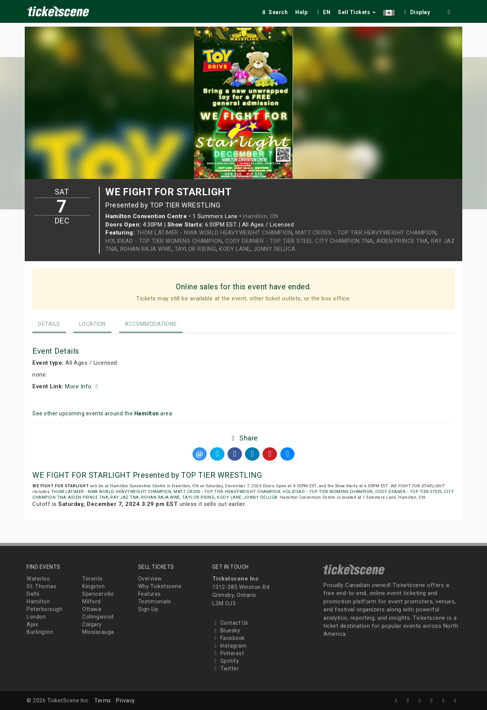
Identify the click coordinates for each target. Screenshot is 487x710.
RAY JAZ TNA (124, 497)
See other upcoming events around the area (102, 413)
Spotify (225, 661)
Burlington (40, 632)
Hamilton (38, 601)
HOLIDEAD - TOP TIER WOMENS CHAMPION (163, 241)
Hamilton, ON (260, 216)
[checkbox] (416, 11)
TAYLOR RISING (195, 249)
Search (274, 12)
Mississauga (98, 632)
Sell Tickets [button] (357, 12)
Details (49, 324)
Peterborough (44, 609)
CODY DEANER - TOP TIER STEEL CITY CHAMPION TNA (299, 241)
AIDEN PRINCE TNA (402, 241)
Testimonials (154, 601)
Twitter (225, 668)
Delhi (33, 594)
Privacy (125, 700)
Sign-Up (148, 609)
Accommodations (151, 324)
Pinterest (228, 653)
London (36, 617)
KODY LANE (234, 249)
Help (301, 12)
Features (149, 594)
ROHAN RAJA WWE (146, 249)
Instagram (229, 646)
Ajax (32, 624)
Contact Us (230, 623)
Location (92, 324)
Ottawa (91, 609)
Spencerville (98, 594)
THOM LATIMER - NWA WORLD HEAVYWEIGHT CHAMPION (215, 232)
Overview (150, 579)
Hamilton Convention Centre (138, 485)
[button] (388, 11)
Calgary (92, 624)
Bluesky (226, 630)
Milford (91, 601)
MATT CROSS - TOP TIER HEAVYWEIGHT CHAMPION (365, 232)
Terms (102, 700)
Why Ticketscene (160, 586)
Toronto (92, 579)
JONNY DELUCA (274, 249)
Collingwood (98, 617)
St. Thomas (41, 586)
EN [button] (322, 12)
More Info (82, 386)
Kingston (93, 586)
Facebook (228, 638)
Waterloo (38, 579)
